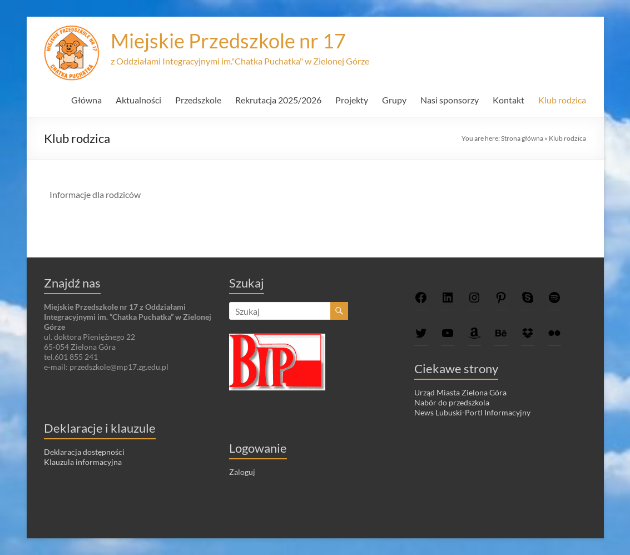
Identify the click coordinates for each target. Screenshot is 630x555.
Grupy (394, 100)
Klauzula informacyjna (83, 462)
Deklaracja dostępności (84, 452)
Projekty (351, 100)
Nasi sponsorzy (449, 100)
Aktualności (138, 100)
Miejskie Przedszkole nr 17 (228, 40)
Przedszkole (198, 100)
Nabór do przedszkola (451, 402)
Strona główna (522, 138)
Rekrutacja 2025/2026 (278, 100)
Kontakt (508, 100)
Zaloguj (242, 472)
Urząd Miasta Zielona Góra (460, 392)
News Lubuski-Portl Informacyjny (472, 412)
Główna (86, 100)
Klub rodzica (562, 100)
